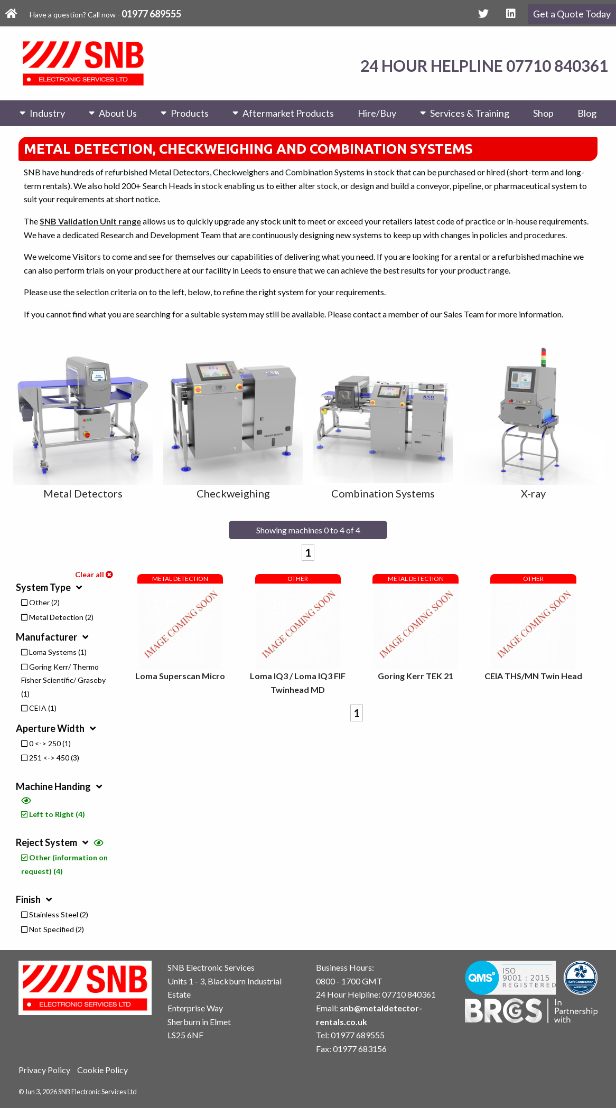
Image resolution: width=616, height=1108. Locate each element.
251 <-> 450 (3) (50, 757)
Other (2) (40, 602)
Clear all (94, 574)
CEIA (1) (39, 707)
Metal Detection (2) (57, 617)
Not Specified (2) (52, 929)
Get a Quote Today (572, 14)
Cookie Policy (102, 1070)
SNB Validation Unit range (90, 221)
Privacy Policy (44, 1070)
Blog (586, 113)
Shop (543, 113)
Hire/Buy (377, 113)
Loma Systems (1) (54, 651)
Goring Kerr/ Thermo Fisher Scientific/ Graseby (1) (63, 680)
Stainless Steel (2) (54, 914)
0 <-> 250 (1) (46, 743)
